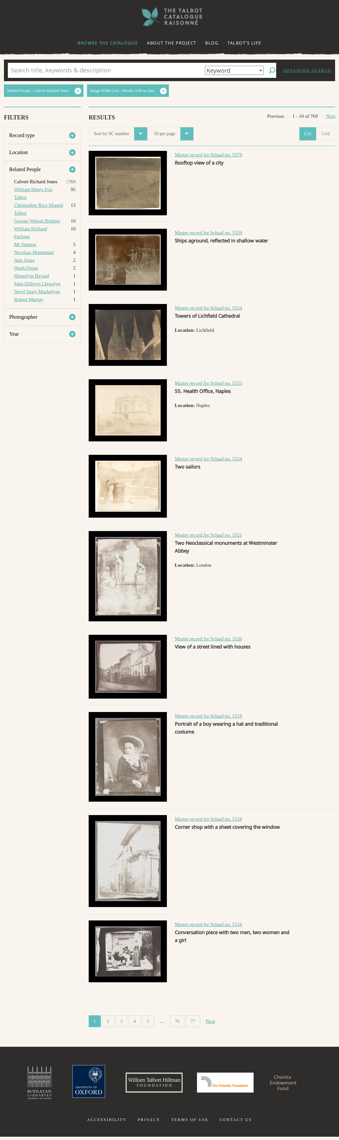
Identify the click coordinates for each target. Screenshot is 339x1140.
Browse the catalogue (108, 43)
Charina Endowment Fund (295, 1084)
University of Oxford (77, 1084)
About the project (171, 43)
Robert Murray (29, 299)
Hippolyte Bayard (31, 275)
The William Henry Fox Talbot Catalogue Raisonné (169, 17)
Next (330, 116)
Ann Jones (24, 260)
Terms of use (189, 1123)
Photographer (23, 317)
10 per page (173, 133)
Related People (25, 169)
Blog (211, 43)
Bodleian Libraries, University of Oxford (25, 1084)
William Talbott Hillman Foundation (148, 1084)
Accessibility (107, 1123)
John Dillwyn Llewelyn (37, 283)
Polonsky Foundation (228, 1084)
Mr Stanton (25, 244)
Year (14, 334)
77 (192, 1021)
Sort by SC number (120, 133)
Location (18, 152)
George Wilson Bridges (37, 220)
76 (177, 1021)
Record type (22, 135)
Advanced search (307, 70)
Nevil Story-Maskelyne (37, 291)
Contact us (236, 1123)
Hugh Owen (26, 268)
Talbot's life (244, 43)
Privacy (149, 1123)
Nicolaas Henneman (34, 252)
